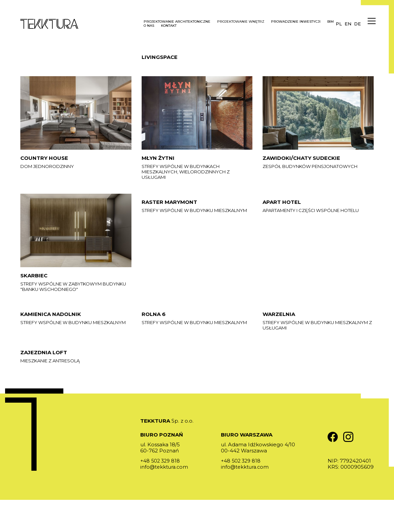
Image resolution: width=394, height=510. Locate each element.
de (357, 23)
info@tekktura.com (165, 477)
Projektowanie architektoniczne (177, 22)
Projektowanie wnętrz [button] (240, 22)
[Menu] (370, 23)
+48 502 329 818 (161, 471)
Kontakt (169, 26)
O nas (149, 26)
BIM (330, 22)
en (348, 23)
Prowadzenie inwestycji (295, 22)
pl (339, 23)
